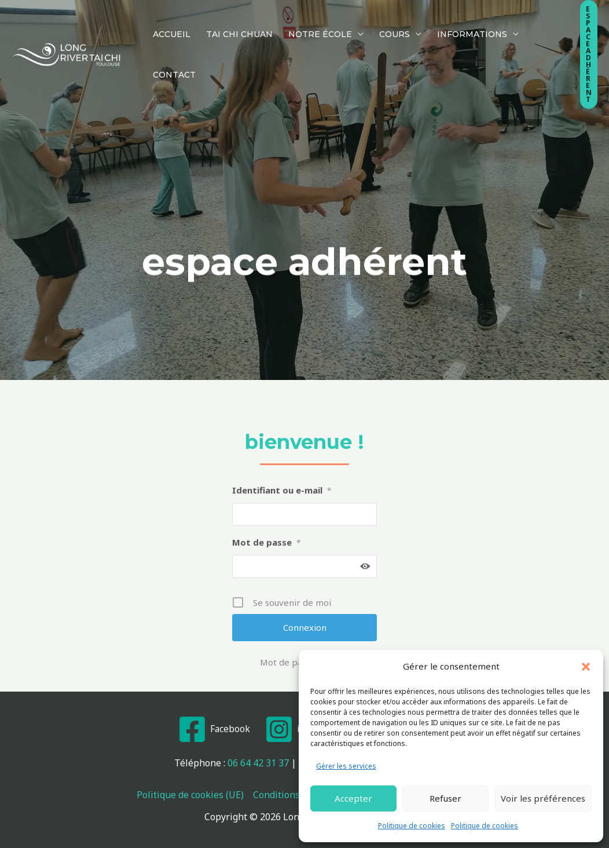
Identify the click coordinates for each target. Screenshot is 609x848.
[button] (586, 666)
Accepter (353, 798)
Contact (514, 22)
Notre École (301, 22)
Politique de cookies (411, 826)
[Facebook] (213, 729)
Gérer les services (346, 766)
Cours (368, 22)
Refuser (445, 798)
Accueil (167, 22)
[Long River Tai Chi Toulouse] (67, 22)
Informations (438, 22)
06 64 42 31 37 (258, 762)
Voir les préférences (543, 798)
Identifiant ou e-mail (282, 490)
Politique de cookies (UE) (190, 794)
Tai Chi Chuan (228, 22)
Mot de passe (266, 542)
